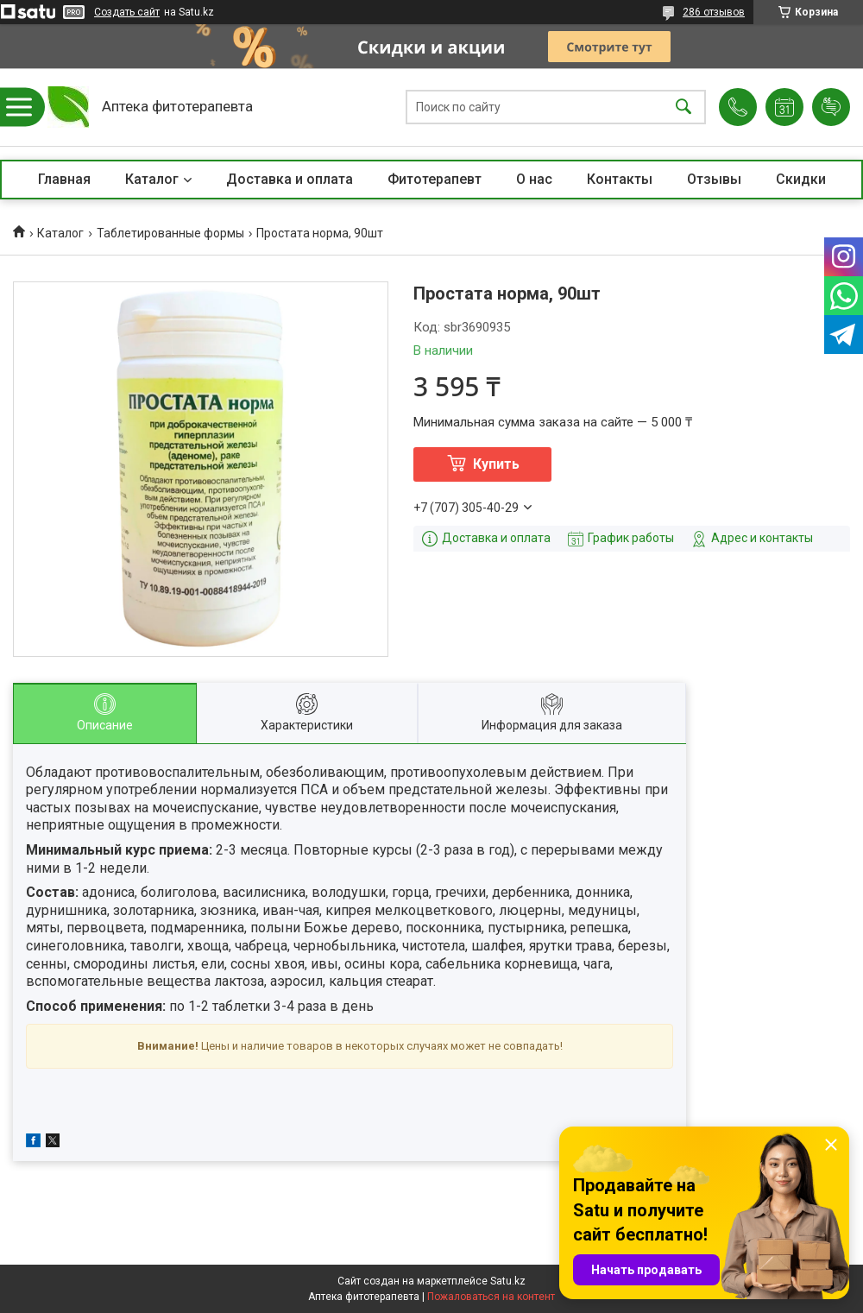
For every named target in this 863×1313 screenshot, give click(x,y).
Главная (64, 179)
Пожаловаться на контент (491, 1297)
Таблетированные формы (170, 233)
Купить (496, 464)
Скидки (801, 179)
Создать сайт (127, 12)
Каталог (152, 179)
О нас (534, 179)
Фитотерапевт (434, 179)
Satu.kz (508, 1281)
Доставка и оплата (289, 179)
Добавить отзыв (831, 107)
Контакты (619, 179)
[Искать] (683, 107)
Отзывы (714, 179)
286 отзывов (714, 12)
